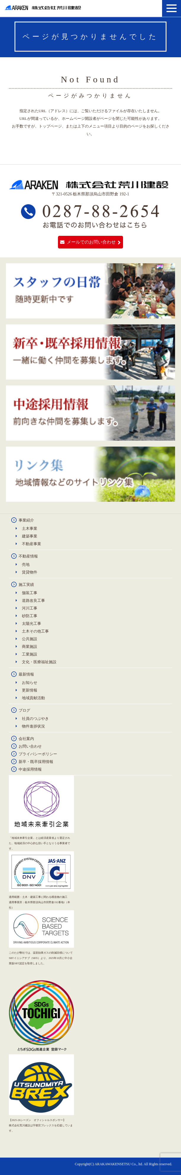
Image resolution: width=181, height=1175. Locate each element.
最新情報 (26, 674)
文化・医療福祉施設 (39, 662)
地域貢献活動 (33, 698)
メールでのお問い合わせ (91, 242)
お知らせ (29, 682)
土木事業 (29, 528)
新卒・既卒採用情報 (36, 761)
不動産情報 (28, 556)
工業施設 (29, 654)
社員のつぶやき (35, 718)
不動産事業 (31, 544)
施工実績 (26, 584)
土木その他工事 (35, 631)
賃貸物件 (29, 572)
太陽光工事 (31, 623)
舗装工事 (29, 593)
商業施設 (29, 646)
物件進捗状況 (33, 726)
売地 (26, 564)
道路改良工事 (33, 600)
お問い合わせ (30, 746)
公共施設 (29, 639)
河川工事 (29, 608)
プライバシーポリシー (38, 754)
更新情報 (29, 690)
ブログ (24, 710)
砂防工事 (29, 616)
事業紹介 (26, 520)
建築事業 (29, 536)
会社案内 (26, 738)
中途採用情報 (30, 769)
